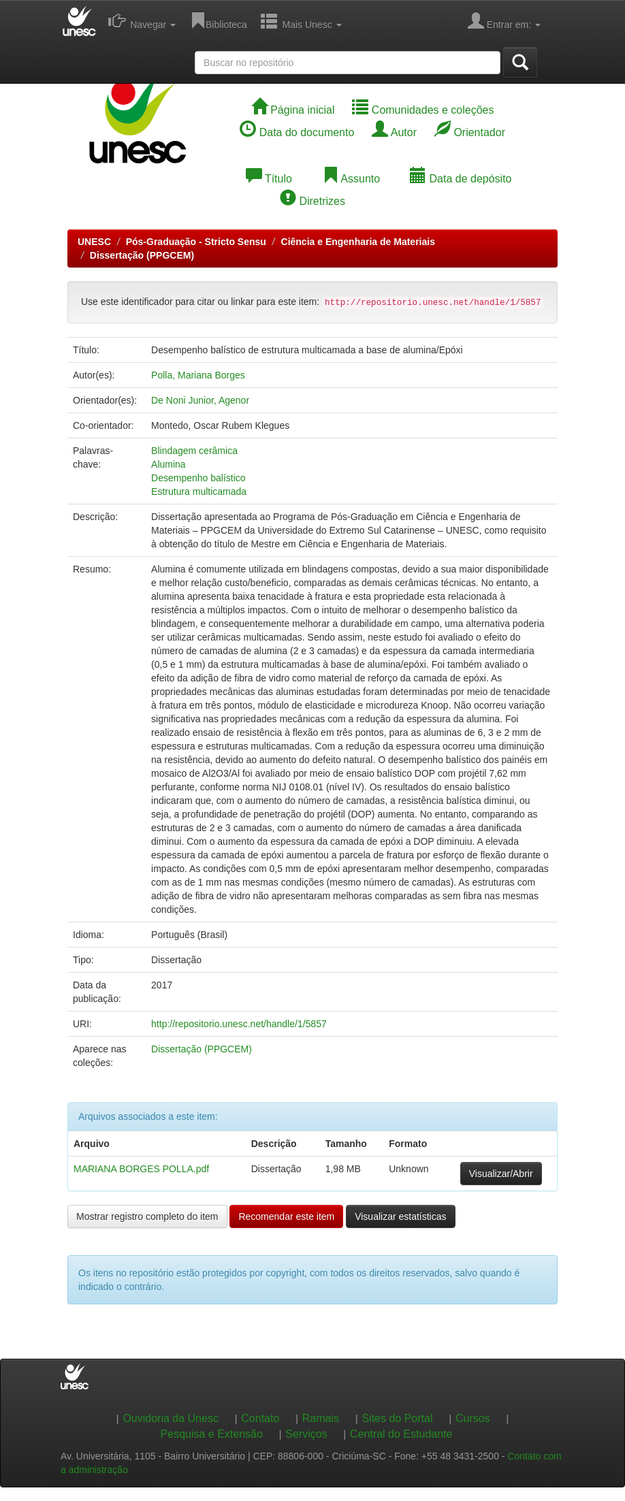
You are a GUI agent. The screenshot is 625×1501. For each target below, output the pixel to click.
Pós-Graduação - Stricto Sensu (196, 241)
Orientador (469, 132)
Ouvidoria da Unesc (171, 1418)
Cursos (472, 1418)
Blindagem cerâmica (194, 450)
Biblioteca (218, 20)
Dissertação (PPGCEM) (142, 255)
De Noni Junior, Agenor (200, 400)
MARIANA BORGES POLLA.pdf (141, 1168)
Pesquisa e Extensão (212, 1434)
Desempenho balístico (198, 477)
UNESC (94, 241)
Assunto (351, 178)
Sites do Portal (397, 1418)
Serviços (306, 1434)
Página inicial (293, 110)
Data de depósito (460, 178)
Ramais (320, 1418)
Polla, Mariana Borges (198, 375)
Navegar (142, 20)
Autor (394, 132)
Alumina (168, 464)
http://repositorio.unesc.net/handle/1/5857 (239, 1023)
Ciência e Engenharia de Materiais (358, 241)
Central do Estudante (401, 1434)
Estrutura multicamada (198, 491)
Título (269, 178)
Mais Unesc (301, 20)
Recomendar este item (286, 1216)
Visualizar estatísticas (400, 1216)
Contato (260, 1418)
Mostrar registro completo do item (147, 1216)
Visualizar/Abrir (501, 1173)
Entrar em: (504, 20)
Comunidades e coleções (423, 110)
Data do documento (297, 132)
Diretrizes (312, 201)
